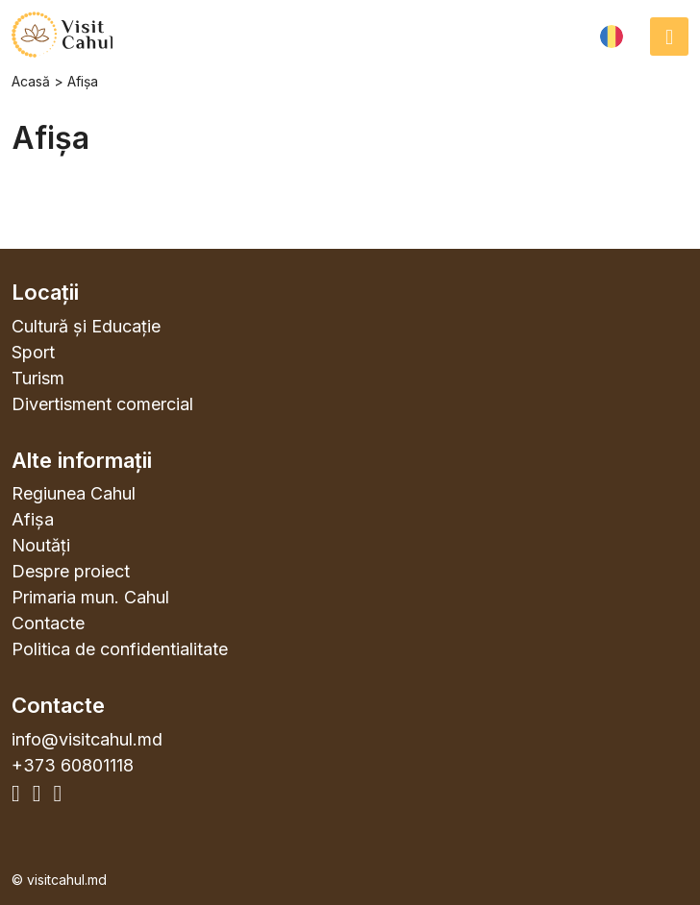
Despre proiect (71, 571)
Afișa (33, 519)
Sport (33, 352)
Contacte (48, 623)
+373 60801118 (73, 765)
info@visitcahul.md (87, 739)
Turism (38, 378)
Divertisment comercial (102, 404)
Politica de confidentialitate (120, 649)
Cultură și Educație (86, 326)
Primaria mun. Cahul (90, 597)
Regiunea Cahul (74, 493)
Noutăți (41, 545)
